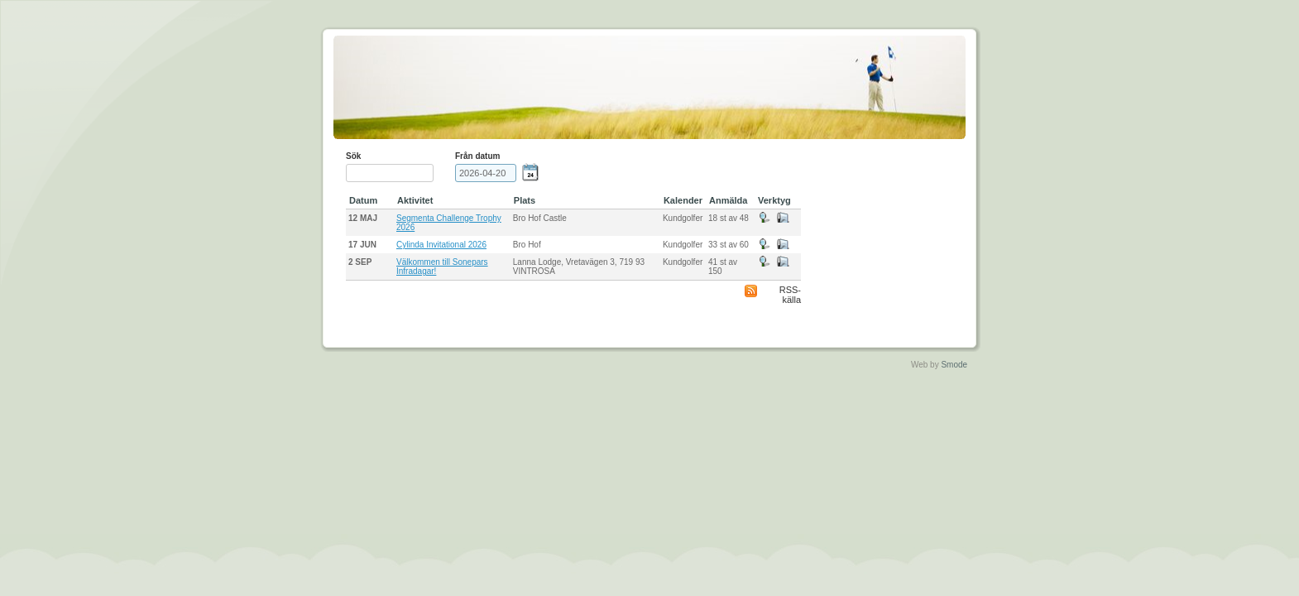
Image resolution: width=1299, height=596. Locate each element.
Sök (353, 156)
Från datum (477, 156)
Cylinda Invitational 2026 (441, 244)
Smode (954, 364)
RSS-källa (790, 295)
